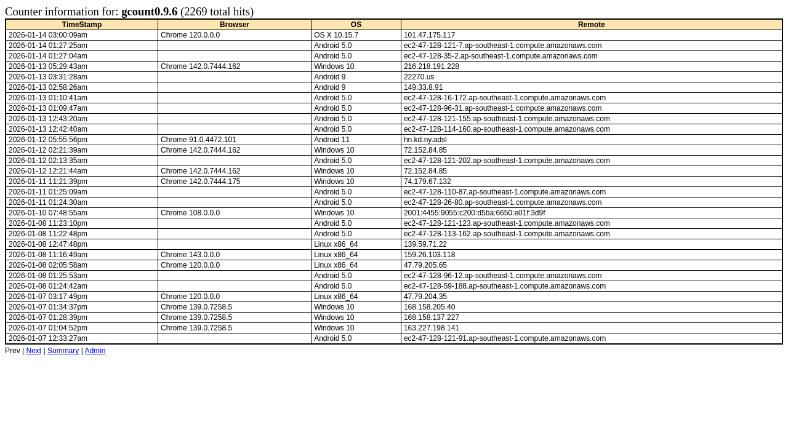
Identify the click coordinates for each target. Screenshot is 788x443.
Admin (94, 350)
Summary (63, 350)
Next (33, 350)
